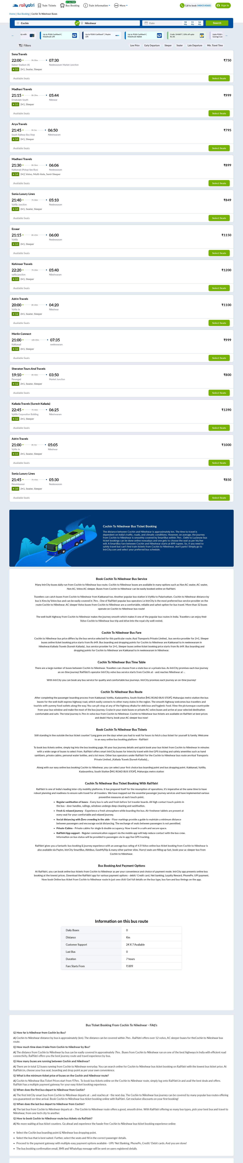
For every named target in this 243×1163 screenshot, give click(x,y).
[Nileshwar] (109, 23)
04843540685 (204, 5)
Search (217, 23)
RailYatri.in (19, 1070)
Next (225, 35)
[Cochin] (45, 23)
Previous (12, 35)
